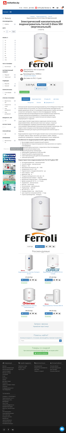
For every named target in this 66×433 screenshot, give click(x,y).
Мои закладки (53, 369)
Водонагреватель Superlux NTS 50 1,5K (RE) (52, 273)
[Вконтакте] (13, 429)
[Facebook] (9, 429)
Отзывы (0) (47, 99)
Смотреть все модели (30, 76)
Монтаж (4, 366)
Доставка (31, 8)
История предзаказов (55, 367)
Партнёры (36, 369)
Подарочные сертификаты (40, 367)
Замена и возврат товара (9, 384)
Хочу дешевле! (24, 92)
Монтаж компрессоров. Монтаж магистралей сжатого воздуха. (8, 369)
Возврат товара (22, 367)
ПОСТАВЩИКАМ (6, 389)
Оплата (26, 8)
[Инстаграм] (4, 429)
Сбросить (6, 149)
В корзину (41, 85)
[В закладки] (51, 84)
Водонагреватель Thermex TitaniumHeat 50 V (29, 306)
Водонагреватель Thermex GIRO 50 (53, 305)
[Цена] (4, 31)
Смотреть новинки (41, 353)
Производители (38, 366)
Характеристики (36, 99)
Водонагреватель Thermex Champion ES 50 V (29, 273)
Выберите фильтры (16, 149)
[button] (62, 7)
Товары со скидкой (39, 371)
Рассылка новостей (55, 371)
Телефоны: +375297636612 (9, 396)
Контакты (5, 378)
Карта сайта (21, 369)
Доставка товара (7, 381)
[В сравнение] (54, 84)
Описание (26, 99)
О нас (20, 8)
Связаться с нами (22, 366)
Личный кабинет (54, 366)
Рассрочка (31, 102)
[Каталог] (11, 12)
